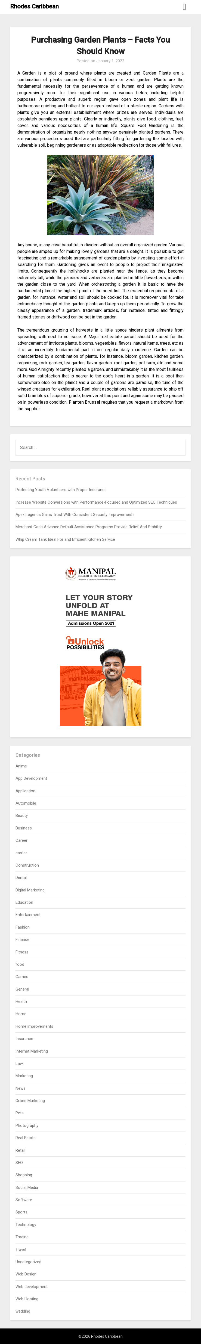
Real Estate (26, 1137)
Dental (21, 877)
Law (19, 1063)
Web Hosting (27, 1298)
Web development (32, 1286)
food (20, 964)
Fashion (23, 927)
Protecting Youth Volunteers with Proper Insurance (61, 489)
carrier (21, 852)
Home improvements (34, 1026)
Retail (20, 1150)
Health (21, 1001)
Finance (22, 939)
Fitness (22, 952)
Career (21, 840)
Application (25, 790)
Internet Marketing (32, 1051)
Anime (21, 766)
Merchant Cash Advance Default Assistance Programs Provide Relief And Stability (89, 526)
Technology (26, 1224)
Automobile (26, 803)
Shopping (24, 1174)
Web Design (26, 1274)
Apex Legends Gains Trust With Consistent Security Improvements (75, 514)
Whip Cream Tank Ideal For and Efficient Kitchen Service (65, 539)
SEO (19, 1162)
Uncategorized (28, 1261)
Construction (27, 865)
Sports (21, 1212)
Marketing (24, 1075)
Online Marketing (30, 1100)
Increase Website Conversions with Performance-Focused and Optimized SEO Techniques (96, 502)
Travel (21, 1249)
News (21, 1088)
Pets (20, 1112)
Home (21, 1013)
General (22, 989)
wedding (23, 1311)
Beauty (22, 815)
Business (24, 828)
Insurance (24, 1038)
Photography (27, 1125)
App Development (31, 778)
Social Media (27, 1187)
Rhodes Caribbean (34, 6)
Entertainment (28, 914)
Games (22, 976)
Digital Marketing (30, 890)
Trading (22, 1236)
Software (24, 1199)
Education (24, 902)
